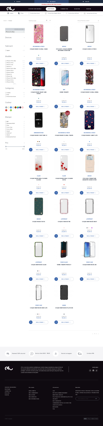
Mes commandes (33, 393)
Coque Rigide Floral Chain (38, 49)
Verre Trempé (64, 92)
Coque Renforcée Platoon (64, 308)
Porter (88, 9)
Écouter (77, 9)
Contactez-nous (57, 405)
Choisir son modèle (34, 9)
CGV (54, 391)
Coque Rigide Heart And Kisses (39, 92)
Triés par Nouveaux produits (88, 21)
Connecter (64, 9)
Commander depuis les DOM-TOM (62, 403)
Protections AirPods (72, 13)
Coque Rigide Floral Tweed (64, 135)
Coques (10, 13)
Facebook (90, 370)
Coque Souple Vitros (89, 49)
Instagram (93, 370)
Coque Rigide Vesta (38, 221)
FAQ (54, 409)
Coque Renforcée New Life (38, 308)
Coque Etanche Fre (64, 221)
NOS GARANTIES (57, 401)
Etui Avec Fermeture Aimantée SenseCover (89, 179)
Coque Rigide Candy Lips (89, 135)
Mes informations (34, 399)
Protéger (51, 9)
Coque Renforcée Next (89, 221)
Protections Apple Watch (52, 13)
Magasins (55, 407)
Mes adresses (33, 397)
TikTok (96, 370)
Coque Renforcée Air (89, 264)
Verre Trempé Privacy (64, 264)
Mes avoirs (32, 395)
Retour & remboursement (60, 393)
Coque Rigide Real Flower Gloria (38, 179)
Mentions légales (58, 395)
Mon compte (32, 391)
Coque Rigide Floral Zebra (89, 92)
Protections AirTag (90, 13)
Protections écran (34, 13)
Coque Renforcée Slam (38, 264)
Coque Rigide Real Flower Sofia (64, 179)
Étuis (20, 13)
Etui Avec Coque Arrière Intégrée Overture (64, 49)
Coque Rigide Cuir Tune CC (38, 135)
